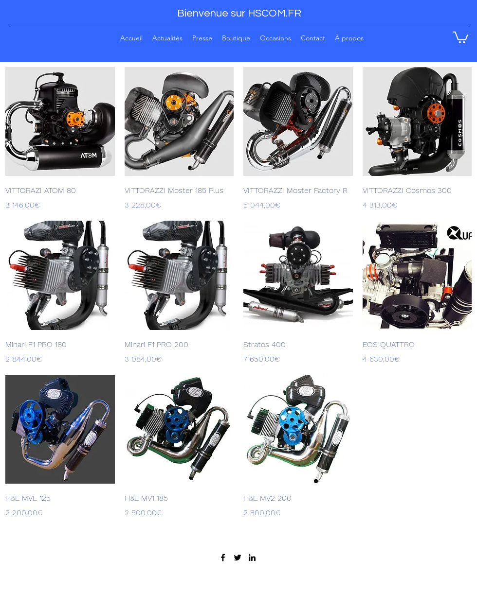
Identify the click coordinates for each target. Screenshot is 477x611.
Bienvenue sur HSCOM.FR (239, 13)
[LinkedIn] (252, 557)
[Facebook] (223, 557)
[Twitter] (237, 557)
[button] (236, 37)
